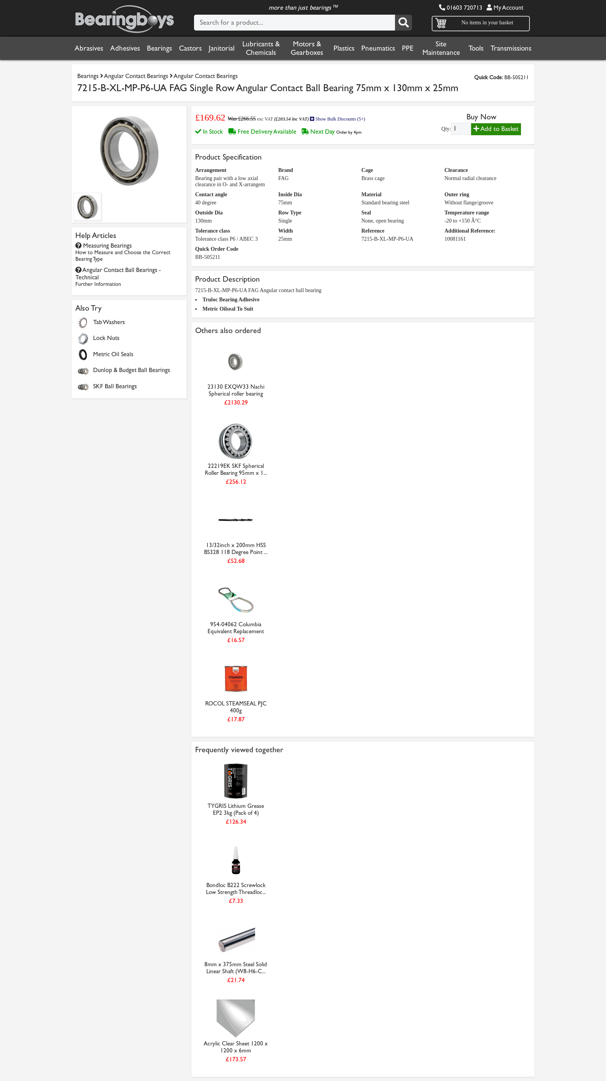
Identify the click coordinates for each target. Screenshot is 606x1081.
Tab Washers (109, 322)
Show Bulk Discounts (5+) (337, 119)
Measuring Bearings (122, 252)
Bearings (159, 48)
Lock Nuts (106, 338)
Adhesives (125, 48)
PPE (408, 48)
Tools (475, 48)
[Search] (403, 23)
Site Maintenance (441, 48)
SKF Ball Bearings (115, 386)
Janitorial (222, 48)
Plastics (344, 48)
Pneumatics (378, 48)
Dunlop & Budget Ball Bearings (131, 370)
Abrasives (89, 48)
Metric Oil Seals (113, 354)
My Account (505, 7)
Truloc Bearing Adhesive (231, 300)
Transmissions (510, 48)
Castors (190, 48)
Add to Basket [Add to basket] (496, 129)
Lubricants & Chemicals (261, 48)
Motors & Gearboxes (307, 48)
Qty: (446, 129)
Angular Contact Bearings (136, 76)
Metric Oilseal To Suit (228, 309)
